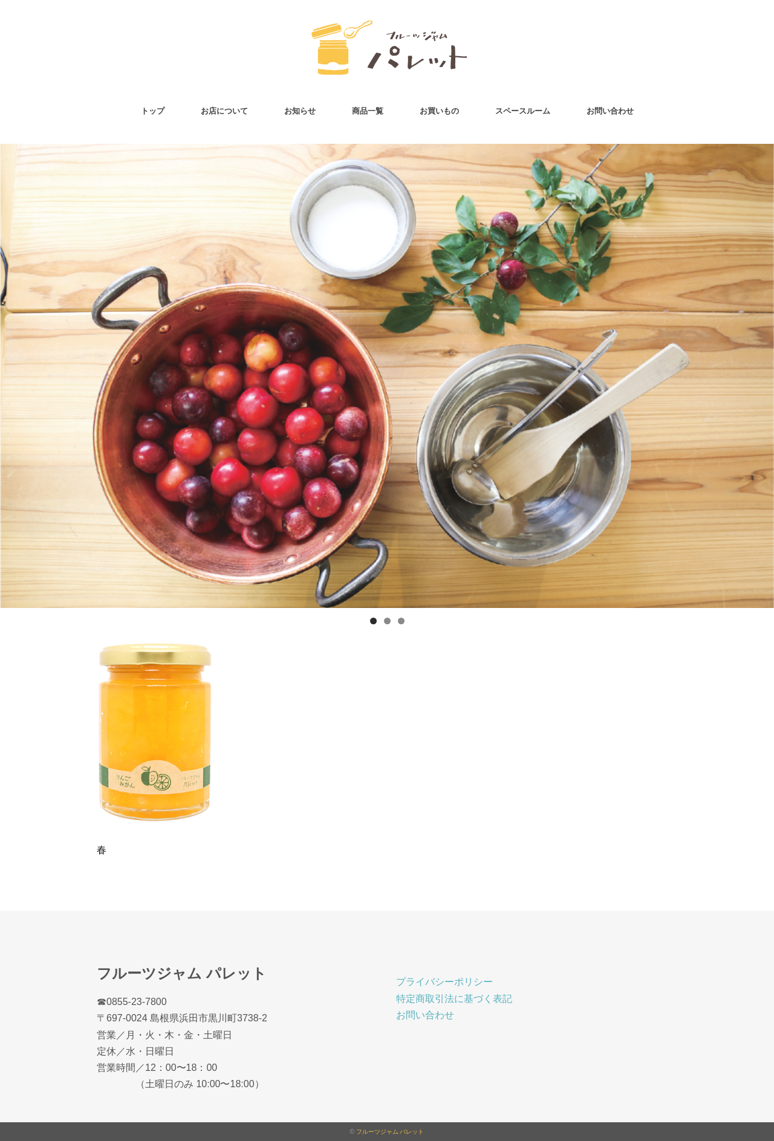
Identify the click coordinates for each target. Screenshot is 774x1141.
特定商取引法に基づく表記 (454, 999)
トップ (152, 110)
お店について (224, 110)
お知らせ (300, 110)
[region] (387, 376)
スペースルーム (522, 110)
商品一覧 (367, 110)
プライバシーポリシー (444, 982)
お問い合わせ (610, 110)
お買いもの (439, 110)
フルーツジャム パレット (390, 1131)
